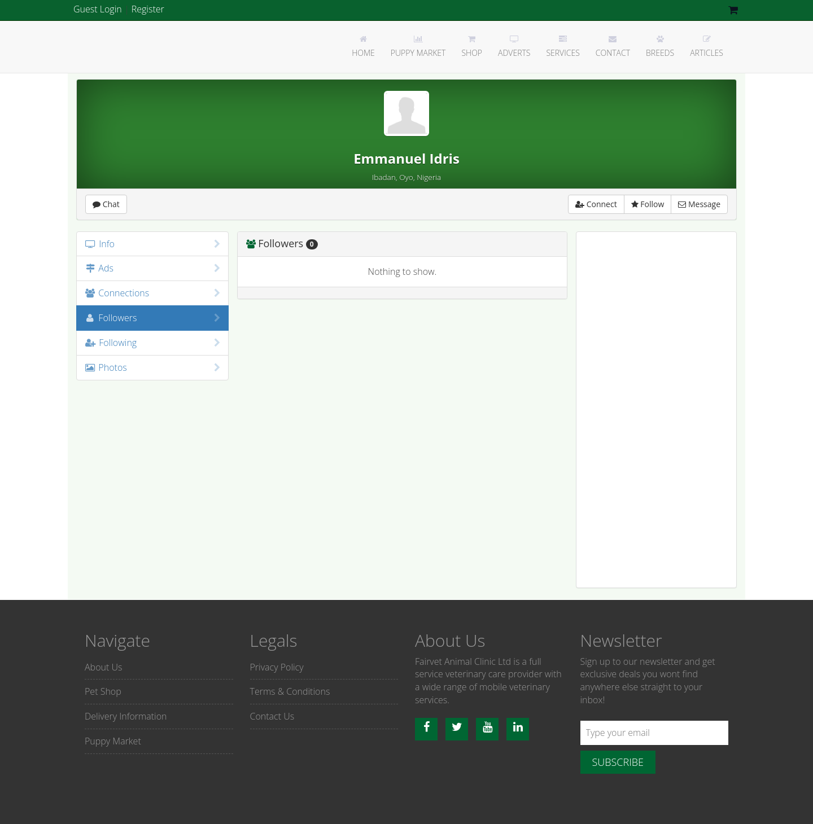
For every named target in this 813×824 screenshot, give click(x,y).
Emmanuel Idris (406, 158)
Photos (152, 367)
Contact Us (272, 716)
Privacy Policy (277, 667)
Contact (613, 46)
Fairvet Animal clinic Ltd (116, 46)
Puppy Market (418, 46)
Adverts (514, 46)
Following (152, 342)
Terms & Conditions (290, 691)
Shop (471, 46)
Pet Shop (103, 691)
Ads (152, 268)
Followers (152, 318)
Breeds (660, 46)
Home (363, 46)
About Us (103, 667)
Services (562, 46)
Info (152, 244)
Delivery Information (126, 716)
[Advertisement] (656, 409)
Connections (152, 293)
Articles (706, 46)
